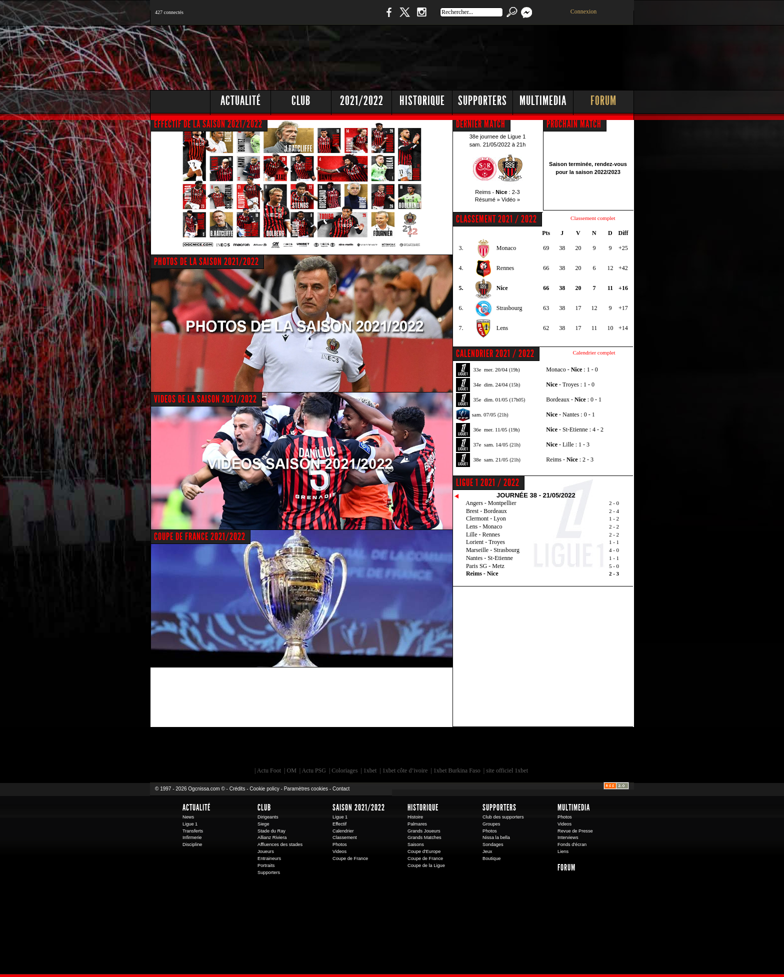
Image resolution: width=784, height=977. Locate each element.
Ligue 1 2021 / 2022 (488, 482)
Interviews (568, 837)
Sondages (493, 844)
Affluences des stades (280, 844)
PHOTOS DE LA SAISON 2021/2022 (206, 262)
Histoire (415, 817)
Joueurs (266, 851)
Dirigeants (268, 817)
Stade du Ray (272, 831)
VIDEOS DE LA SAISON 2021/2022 (205, 399)
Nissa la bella (496, 837)
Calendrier (343, 831)
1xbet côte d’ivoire (405, 770)
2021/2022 (362, 101)
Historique (422, 101)
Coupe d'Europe (424, 851)
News (188, 817)
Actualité (240, 101)
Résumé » (487, 199)
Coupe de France (350, 858)
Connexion (583, 11)
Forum (603, 101)
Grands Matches (425, 837)
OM (291, 770)
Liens (563, 851)
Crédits (238, 789)
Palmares (417, 824)
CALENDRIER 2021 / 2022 (495, 354)
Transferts (192, 831)
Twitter (404, 17)
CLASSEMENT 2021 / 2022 (496, 219)
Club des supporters (503, 817)
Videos (339, 851)
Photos (339, 844)
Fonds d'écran (572, 844)
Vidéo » (511, 199)
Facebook (387, 17)
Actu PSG (314, 770)
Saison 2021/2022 (358, 807)
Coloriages (345, 770)
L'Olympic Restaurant (397, 749)
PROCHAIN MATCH (574, 124)
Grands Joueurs (424, 831)
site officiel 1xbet (507, 770)
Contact (341, 789)
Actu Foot (269, 770)
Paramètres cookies (306, 789)
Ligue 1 (190, 824)
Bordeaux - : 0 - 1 (574, 399)
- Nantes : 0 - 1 (570, 414)
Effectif (339, 824)
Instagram (421, 17)
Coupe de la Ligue (426, 865)
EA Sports (265, 749)
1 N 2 (317, 17)
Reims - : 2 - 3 (570, 459)
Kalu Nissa (531, 749)
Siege (264, 824)
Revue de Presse (575, 831)
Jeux (487, 851)
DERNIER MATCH (481, 124)
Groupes (491, 824)
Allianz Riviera (272, 837)
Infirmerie (192, 837)
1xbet (370, 770)
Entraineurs (269, 858)
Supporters (482, 101)
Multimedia (543, 101)
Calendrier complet (593, 353)
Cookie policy (264, 789)
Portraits (266, 865)
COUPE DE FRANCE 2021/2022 (200, 536)
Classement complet (592, 218)
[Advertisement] (452, 55)
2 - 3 (614, 573)
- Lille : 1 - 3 (568, 444)
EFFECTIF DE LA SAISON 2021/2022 (208, 124)
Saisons (416, 844)
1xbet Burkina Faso (457, 770)
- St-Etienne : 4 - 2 (575, 429)
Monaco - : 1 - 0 (572, 369)
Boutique (356, 17)
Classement (344, 837)
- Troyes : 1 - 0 (570, 384)
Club (301, 101)
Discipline (192, 844)
